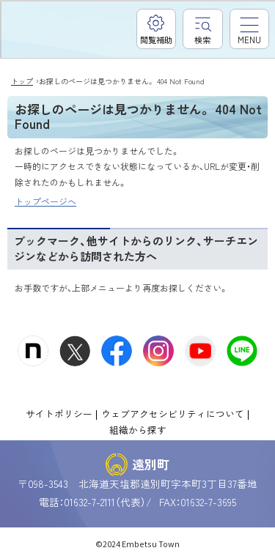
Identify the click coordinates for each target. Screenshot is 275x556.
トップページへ (45, 201)
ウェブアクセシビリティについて (172, 413)
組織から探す (137, 430)
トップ (22, 80)
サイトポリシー (59, 413)
